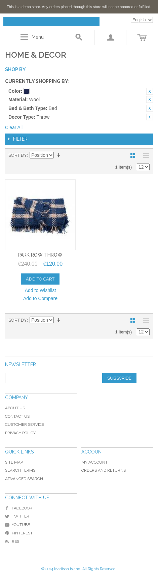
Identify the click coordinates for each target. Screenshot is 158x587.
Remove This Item (149, 91)
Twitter (17, 516)
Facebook (18, 508)
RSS (12, 541)
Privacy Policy (20, 433)
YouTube (17, 524)
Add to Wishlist (40, 290)
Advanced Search (24, 478)
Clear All (14, 127)
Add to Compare (40, 298)
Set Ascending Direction (60, 155)
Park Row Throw (40, 255)
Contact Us (17, 416)
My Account (94, 462)
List (145, 155)
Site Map (14, 462)
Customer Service (24, 424)
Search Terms (20, 470)
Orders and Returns (103, 470)
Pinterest (19, 533)
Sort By (17, 155)
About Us (15, 408)
